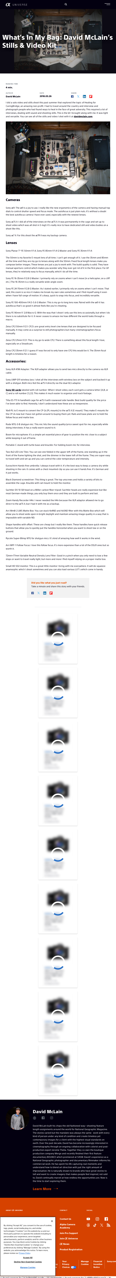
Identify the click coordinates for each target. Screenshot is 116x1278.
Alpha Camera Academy (67, 1226)
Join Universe (69, 1238)
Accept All (27, 1257)
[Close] (52, 1221)
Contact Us (65, 1218)
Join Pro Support (69, 1233)
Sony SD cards (13, 389)
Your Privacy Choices (69, 1264)
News (64, 1243)
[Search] (65, 4)
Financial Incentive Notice (97, 1264)
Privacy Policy (24, 1253)
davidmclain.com (83, 116)
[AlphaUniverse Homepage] (16, 4)
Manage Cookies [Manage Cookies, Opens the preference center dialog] (27, 1267)
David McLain (13, 96)
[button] (107, 4)
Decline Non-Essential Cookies (28, 1262)
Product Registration (71, 1249)
